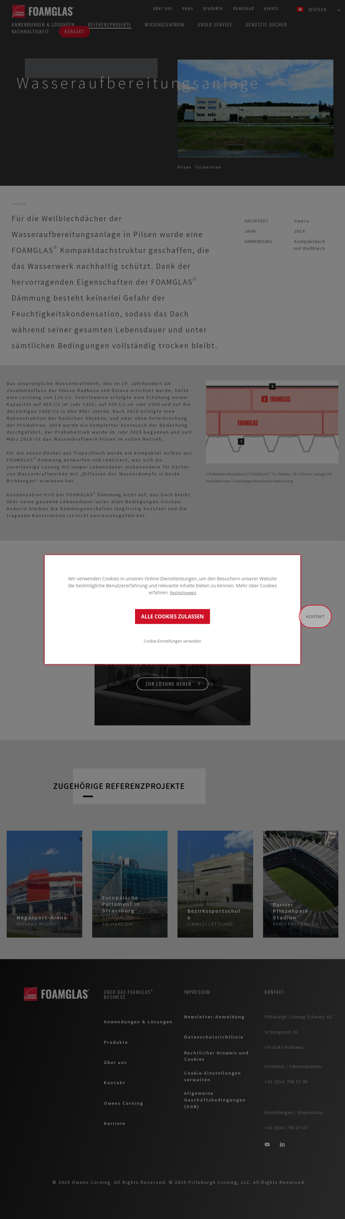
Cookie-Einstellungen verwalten (172, 640)
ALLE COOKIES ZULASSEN (172, 616)
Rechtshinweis (183, 592)
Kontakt (315, 616)
